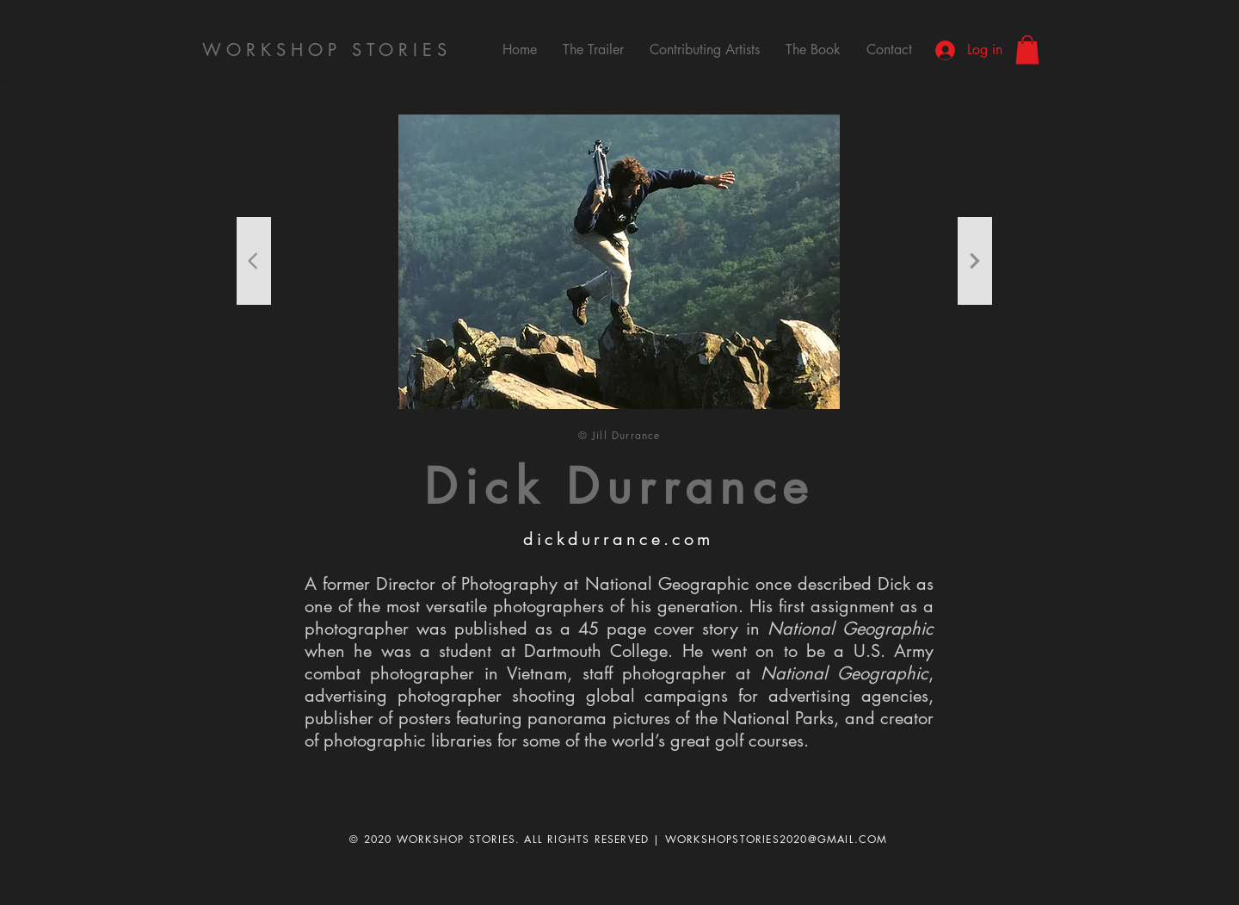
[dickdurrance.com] (619, 539)
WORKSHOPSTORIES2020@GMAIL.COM (776, 839)
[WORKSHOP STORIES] (328, 50)
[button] (1027, 49)
